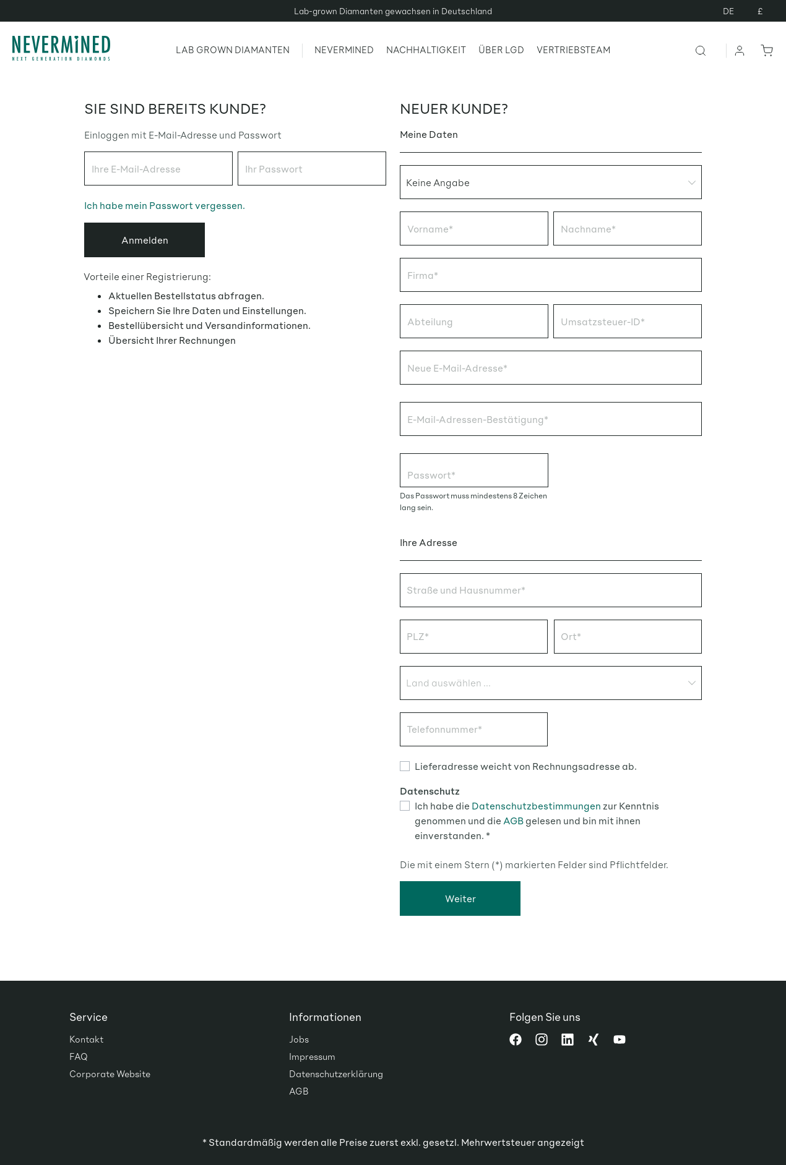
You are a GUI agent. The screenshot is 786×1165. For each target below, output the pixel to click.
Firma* (422, 275)
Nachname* (588, 228)
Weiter (460, 898)
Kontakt (86, 1038)
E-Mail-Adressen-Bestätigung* (477, 419)
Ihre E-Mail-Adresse (136, 168)
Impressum (312, 1056)
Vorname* (430, 228)
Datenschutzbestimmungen (536, 805)
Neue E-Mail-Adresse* (457, 367)
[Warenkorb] (764, 50)
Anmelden (144, 239)
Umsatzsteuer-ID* (603, 321)
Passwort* (431, 474)
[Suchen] (710, 50)
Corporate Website (109, 1073)
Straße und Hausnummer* (466, 589)
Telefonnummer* (444, 729)
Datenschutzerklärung (336, 1073)
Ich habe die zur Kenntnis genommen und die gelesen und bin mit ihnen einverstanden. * (537, 820)
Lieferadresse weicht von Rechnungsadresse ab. (526, 766)
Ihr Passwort (274, 168)
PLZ (418, 636)
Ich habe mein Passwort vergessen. (164, 205)
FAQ (78, 1056)
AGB (513, 820)
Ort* (571, 636)
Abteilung (430, 321)
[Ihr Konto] (740, 50)
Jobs (299, 1038)
